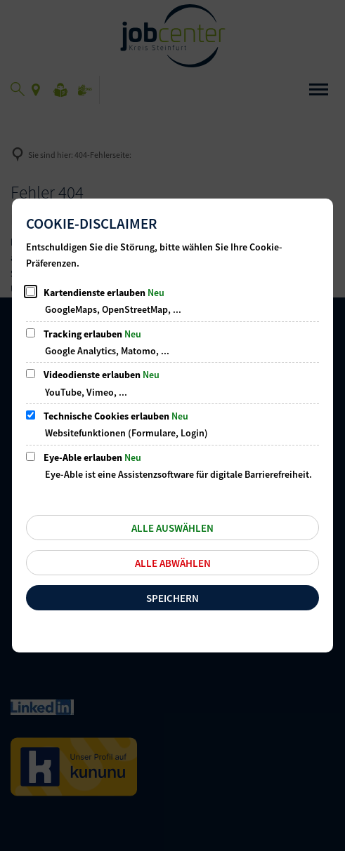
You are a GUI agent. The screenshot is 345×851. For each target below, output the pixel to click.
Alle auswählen (172, 528)
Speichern (172, 598)
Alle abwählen (173, 563)
